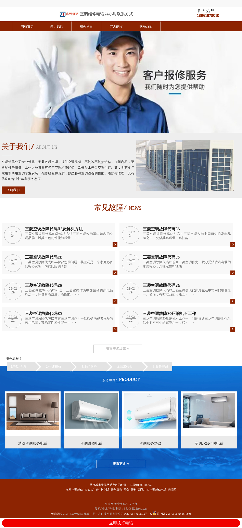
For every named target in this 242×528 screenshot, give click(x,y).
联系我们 (145, 26)
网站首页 (27, 26)
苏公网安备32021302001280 (171, 514)
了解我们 (13, 190)
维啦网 (55, 514)
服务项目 (86, 26)
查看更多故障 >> (117, 349)
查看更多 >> (121, 464)
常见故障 (116, 26)
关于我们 (56, 26)
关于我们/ (18, 146)
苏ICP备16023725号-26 (138, 514)
